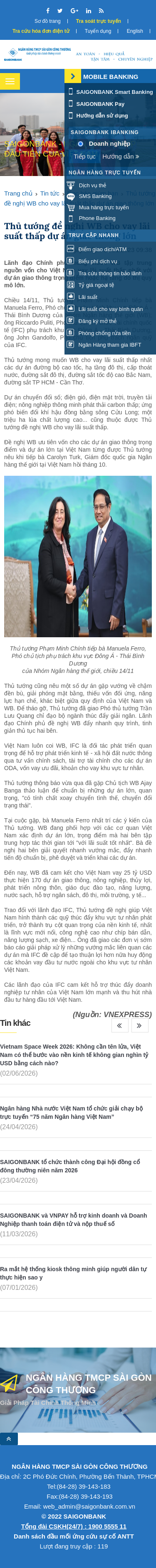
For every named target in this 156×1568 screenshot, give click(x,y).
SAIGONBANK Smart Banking (110, 92)
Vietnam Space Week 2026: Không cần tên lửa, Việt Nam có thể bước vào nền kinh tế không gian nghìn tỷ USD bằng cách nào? (74, 1055)
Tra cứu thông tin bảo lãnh (104, 273)
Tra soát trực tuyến (98, 21)
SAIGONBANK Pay (95, 104)
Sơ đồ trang (48, 21)
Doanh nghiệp (110, 143)
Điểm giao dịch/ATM (97, 249)
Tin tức (49, 193)
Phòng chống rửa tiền (99, 333)
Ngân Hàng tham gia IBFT (104, 345)
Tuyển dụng (98, 31)
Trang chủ (18, 193)
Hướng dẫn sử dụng (97, 116)
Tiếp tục (85, 156)
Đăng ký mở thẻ (91, 321)
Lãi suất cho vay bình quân (105, 309)
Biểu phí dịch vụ (92, 261)
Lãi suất (82, 297)
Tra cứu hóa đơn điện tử (40, 31)
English (135, 31)
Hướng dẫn (120, 156)
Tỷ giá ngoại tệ (90, 285)
